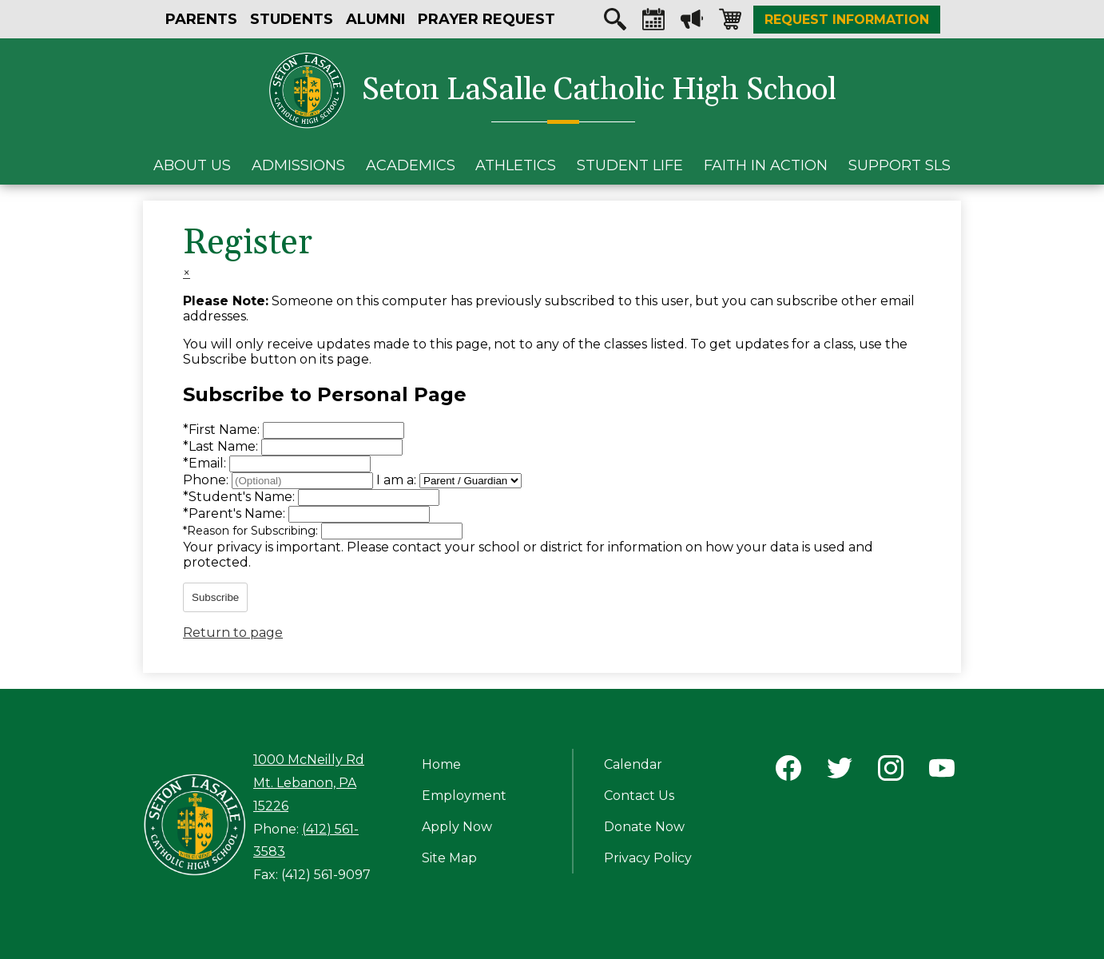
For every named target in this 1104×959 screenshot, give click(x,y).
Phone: (207, 479)
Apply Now (457, 826)
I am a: (396, 479)
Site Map (449, 857)
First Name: (223, 429)
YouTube (942, 771)
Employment (464, 795)
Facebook (788, 771)
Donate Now (644, 826)
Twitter (839, 771)
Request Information (846, 19)
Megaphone (692, 23)
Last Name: (222, 446)
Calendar (653, 23)
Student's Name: (240, 496)
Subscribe (215, 597)
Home (441, 764)
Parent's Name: (235, 513)
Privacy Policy (648, 857)
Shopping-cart (730, 23)
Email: (206, 463)
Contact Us (639, 795)
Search (615, 23)
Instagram (891, 771)
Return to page (233, 632)
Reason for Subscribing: (252, 530)
